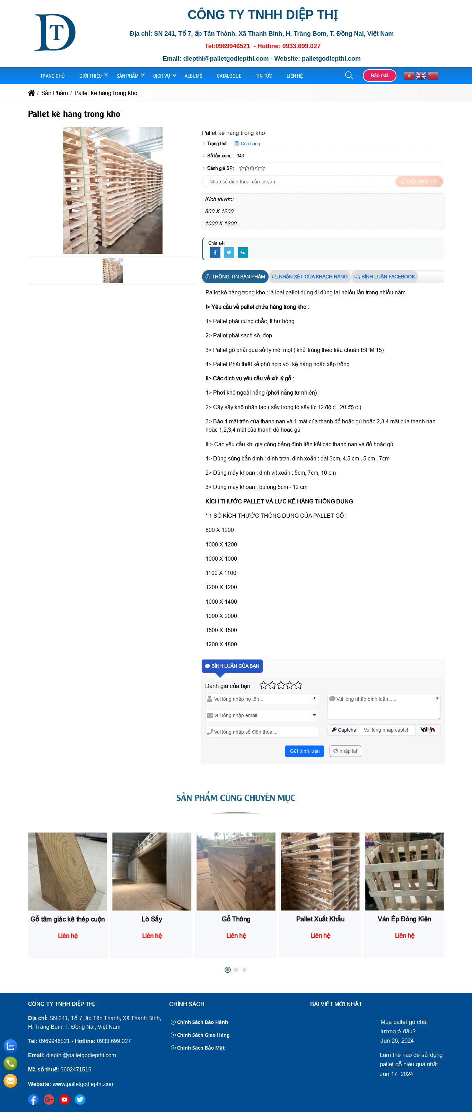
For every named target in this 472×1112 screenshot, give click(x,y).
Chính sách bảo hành (199, 1022)
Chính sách (186, 1004)
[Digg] (243, 253)
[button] (349, 76)
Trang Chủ (52, 75)
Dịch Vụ (161, 75)
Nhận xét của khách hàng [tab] (310, 276)
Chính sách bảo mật (198, 1047)
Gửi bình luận (304, 751)
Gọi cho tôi (419, 181)
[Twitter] (229, 253)
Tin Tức (264, 75)
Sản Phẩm (127, 75)
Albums (193, 75)
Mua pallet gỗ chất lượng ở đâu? (404, 1027)
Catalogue (229, 75)
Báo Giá (379, 75)
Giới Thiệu (90, 75)
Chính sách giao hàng (200, 1035)
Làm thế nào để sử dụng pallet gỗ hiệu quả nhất (411, 1060)
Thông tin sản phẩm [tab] (235, 276)
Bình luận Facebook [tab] (385, 276)
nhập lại (345, 751)
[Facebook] (215, 253)
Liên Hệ (295, 75)
